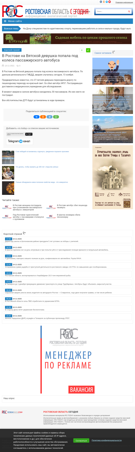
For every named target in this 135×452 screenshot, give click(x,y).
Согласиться (81, 441)
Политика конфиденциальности (107, 440)
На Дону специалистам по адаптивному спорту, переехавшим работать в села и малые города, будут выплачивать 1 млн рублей (76, 28)
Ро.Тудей (46, 11)
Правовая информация (124, 2)
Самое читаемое (105, 53)
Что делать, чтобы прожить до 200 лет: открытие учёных (37, 167)
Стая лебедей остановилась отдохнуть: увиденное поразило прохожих (42, 152)
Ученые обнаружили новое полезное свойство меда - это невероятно (42, 182)
